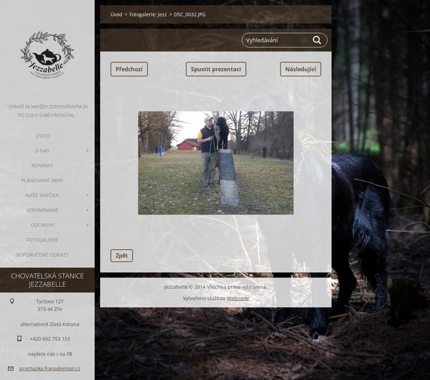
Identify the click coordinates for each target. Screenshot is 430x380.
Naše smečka (42, 195)
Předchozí (129, 69)
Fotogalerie (42, 240)
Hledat (317, 40)
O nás (42, 150)
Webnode (238, 298)
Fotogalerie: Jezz (148, 14)
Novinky (42, 165)
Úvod (42, 135)
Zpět (122, 255)
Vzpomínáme (42, 210)
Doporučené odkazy (42, 254)
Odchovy (42, 225)
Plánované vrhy (42, 180)
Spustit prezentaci (216, 69)
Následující (300, 69)
